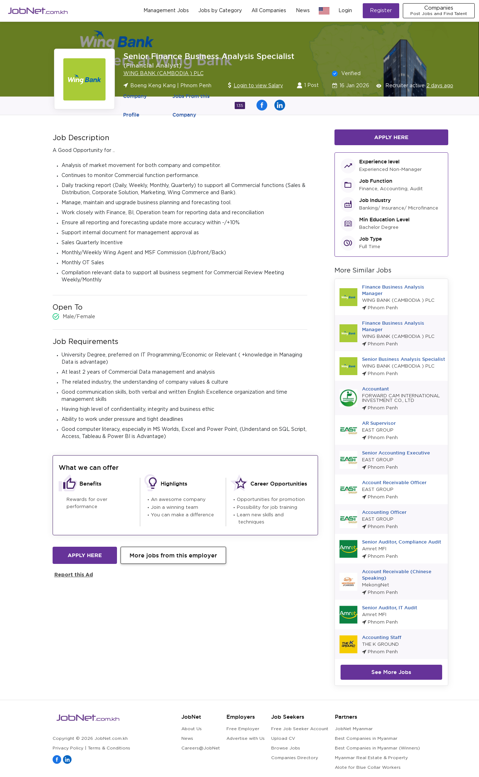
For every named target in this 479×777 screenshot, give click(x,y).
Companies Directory (294, 758)
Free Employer (242, 729)
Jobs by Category (220, 11)
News (303, 11)
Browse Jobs (285, 748)
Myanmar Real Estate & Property (371, 758)
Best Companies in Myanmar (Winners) (377, 748)
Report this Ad (73, 574)
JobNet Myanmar (354, 729)
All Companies (268, 11)
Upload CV (283, 739)
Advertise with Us (245, 739)
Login (345, 11)
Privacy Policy (68, 748)
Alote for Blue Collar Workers (368, 767)
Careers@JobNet (200, 748)
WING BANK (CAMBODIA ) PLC (163, 74)
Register (381, 10)
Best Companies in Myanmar (366, 739)
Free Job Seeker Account (299, 729)
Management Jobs (166, 11)
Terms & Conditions (109, 748)
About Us (191, 729)
